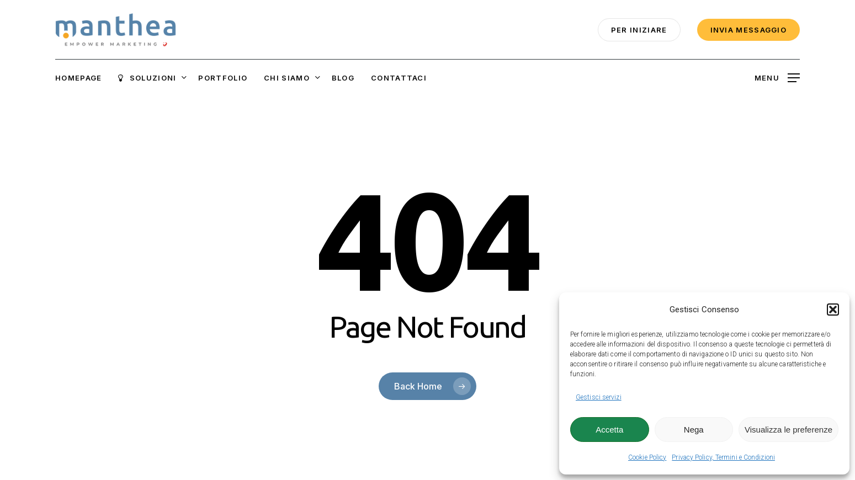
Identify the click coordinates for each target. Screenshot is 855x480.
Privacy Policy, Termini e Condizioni (723, 457)
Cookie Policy (647, 457)
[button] (832, 309)
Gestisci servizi (599, 397)
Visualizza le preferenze (788, 429)
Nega (694, 429)
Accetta (609, 429)
